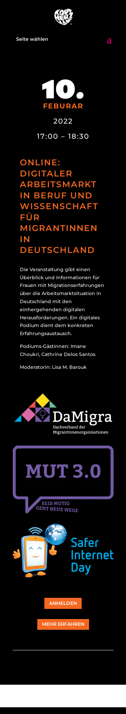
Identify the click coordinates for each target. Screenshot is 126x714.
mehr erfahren (63, 624)
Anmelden (63, 603)
